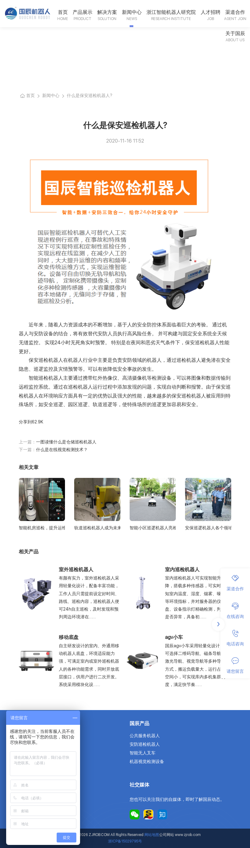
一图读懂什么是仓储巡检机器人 (66, 441)
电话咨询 (235, 638)
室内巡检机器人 (182, 569)
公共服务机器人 (145, 735)
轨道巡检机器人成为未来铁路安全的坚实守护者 (97, 527)
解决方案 (107, 12)
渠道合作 (235, 12)
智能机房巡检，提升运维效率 (42, 527)
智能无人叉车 (142, 752)
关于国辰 (235, 33)
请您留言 (235, 665)
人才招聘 (210, 12)
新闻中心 (132, 12)
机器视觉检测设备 (147, 761)
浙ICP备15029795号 (125, 841)
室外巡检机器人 (76, 569)
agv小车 (174, 637)
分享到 (25, 421)
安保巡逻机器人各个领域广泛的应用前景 (208, 527)
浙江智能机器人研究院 (171, 12)
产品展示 (82, 12)
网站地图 (151, 835)
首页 (63, 12)
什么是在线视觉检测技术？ (62, 449)
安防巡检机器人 (145, 744)
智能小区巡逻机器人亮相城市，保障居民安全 (153, 527)
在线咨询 (235, 610)
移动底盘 (69, 637)
